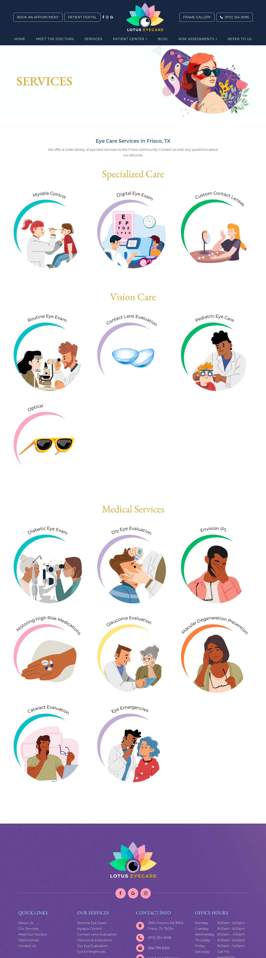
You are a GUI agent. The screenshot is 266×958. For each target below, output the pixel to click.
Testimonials (28, 940)
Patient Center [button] (130, 39)
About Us (25, 923)
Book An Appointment (38, 17)
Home (19, 39)
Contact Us (27, 946)
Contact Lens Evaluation (97, 934)
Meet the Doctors (55, 39)
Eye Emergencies (91, 952)
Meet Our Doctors (32, 934)
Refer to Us (240, 39)
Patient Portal (82, 17)
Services (93, 39)
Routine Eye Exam (92, 923)
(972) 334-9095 (234, 17)
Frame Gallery (197, 17)
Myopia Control (89, 929)
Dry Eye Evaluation (92, 946)
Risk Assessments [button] (198, 39)
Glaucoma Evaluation (94, 940)
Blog (163, 39)
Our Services (28, 929)
